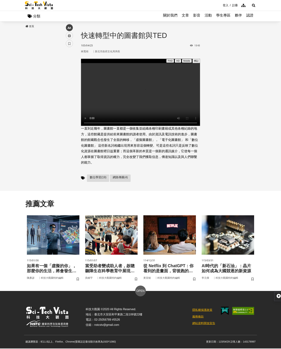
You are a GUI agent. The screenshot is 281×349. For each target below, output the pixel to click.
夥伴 (238, 16)
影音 (196, 16)
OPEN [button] (140, 291)
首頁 (29, 26)
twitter (69, 76)
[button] (251, 5)
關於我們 (170, 16)
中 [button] (69, 92)
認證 (249, 16)
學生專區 (223, 16)
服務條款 (198, 317)
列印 (69, 100)
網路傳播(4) (120, 177)
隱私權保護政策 (202, 310)
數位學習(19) (98, 177)
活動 (208, 16)
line (68, 84)
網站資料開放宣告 (203, 323)
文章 (185, 16)
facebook (69, 68)
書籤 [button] (69, 108)
